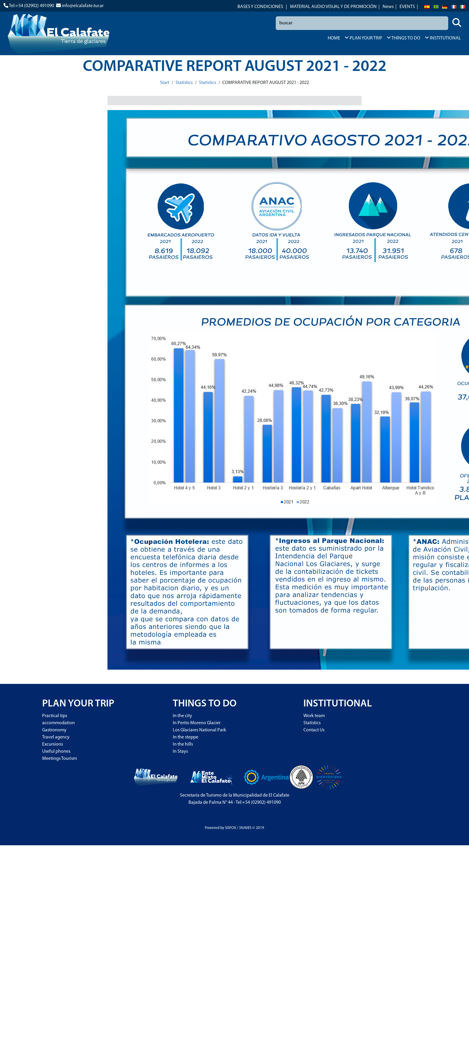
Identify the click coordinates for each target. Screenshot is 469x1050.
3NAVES (245, 828)
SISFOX (230, 828)
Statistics (184, 82)
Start (164, 82)
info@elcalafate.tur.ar (83, 6)
